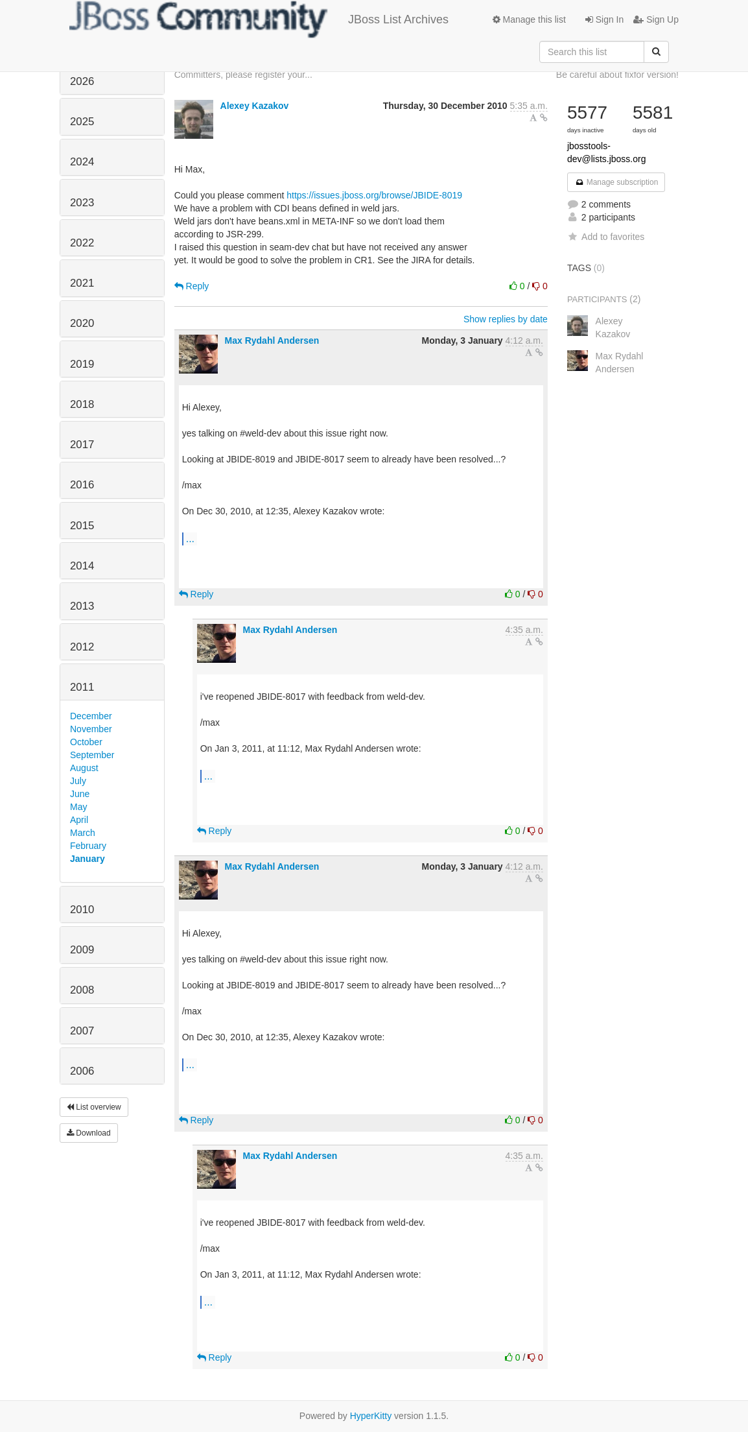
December (91, 716)
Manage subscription (616, 182)
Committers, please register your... (243, 74)
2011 (82, 687)
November (91, 729)
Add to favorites (605, 237)
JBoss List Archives (259, 19)
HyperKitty (371, 1416)
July (78, 781)
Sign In (604, 19)
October (86, 742)
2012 (82, 647)
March (82, 833)
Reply (191, 286)
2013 (82, 606)
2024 (82, 162)
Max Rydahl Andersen (272, 340)
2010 (82, 909)
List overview (94, 1107)
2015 (82, 525)
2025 (82, 121)
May (78, 807)
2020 (82, 323)
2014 (82, 566)
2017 (82, 444)
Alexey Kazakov (254, 106)
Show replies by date (505, 319)
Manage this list (529, 19)
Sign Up (656, 19)
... (190, 538)
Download (89, 1133)
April (79, 820)
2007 (82, 1031)
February (88, 846)
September (92, 755)
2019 (82, 364)
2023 (82, 203)
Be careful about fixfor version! (617, 74)
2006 (82, 1071)
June (79, 794)
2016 (82, 485)
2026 (82, 81)
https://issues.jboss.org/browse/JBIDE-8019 (374, 195)
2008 (82, 990)
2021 (82, 283)
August (84, 768)
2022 (82, 243)
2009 (82, 950)
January (87, 858)
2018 (82, 404)
